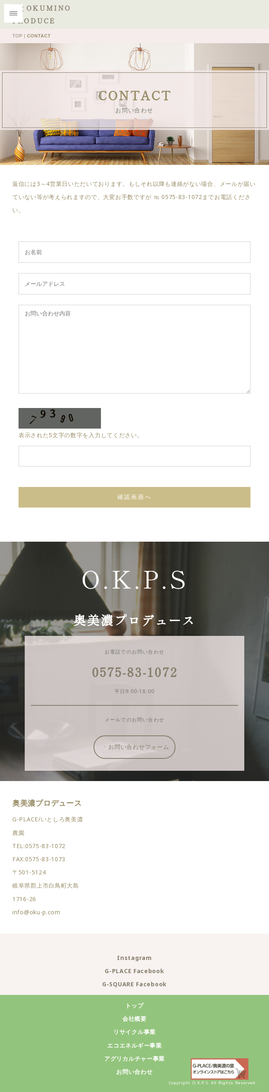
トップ (134, 1005)
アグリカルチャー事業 (134, 1058)
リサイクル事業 (134, 1032)
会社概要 (134, 1018)
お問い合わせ (134, 1072)
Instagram (134, 958)
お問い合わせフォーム (135, 747)
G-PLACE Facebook (134, 971)
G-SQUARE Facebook (134, 984)
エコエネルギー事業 (134, 1045)
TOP (17, 35)
